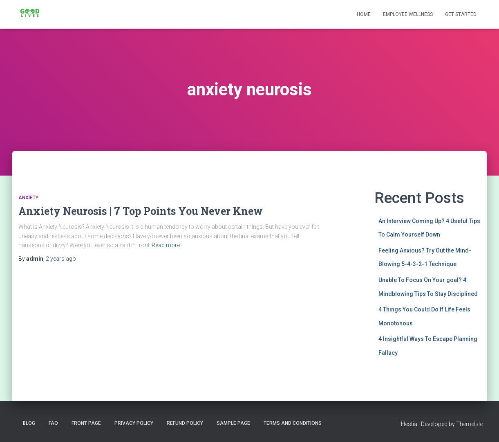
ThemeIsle (469, 424)
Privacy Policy (133, 423)
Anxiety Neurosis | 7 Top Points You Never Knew (140, 211)
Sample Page (233, 423)
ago (61, 258)
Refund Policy (185, 423)
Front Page (86, 423)
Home (364, 14)
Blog (29, 423)
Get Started (461, 14)
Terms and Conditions (293, 423)
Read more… (167, 245)
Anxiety (28, 198)
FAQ (53, 423)
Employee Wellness (408, 14)
